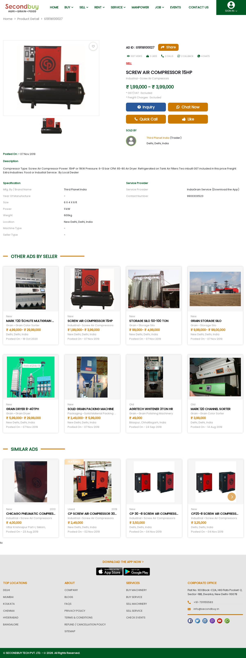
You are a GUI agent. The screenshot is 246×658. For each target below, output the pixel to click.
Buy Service (134, 597)
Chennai (9, 611)
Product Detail (28, 19)
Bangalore (11, 624)
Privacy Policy (75, 611)
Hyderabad (10, 617)
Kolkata (9, 604)
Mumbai (8, 597)
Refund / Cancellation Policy (85, 624)
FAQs (68, 604)
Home (7, 19)
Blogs (69, 597)
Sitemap (70, 631)
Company (71, 590)
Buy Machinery (136, 590)
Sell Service (134, 611)
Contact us (199, 7)
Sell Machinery (136, 604)
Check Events (135, 617)
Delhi (6, 590)
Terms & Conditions (79, 617)
